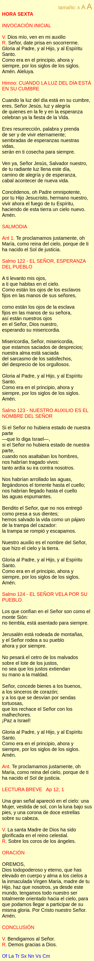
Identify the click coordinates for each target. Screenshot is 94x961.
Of (4, 956)
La (11, 956)
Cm (46, 956)
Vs (38, 956)
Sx (24, 956)
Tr (17, 956)
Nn (31, 956)
